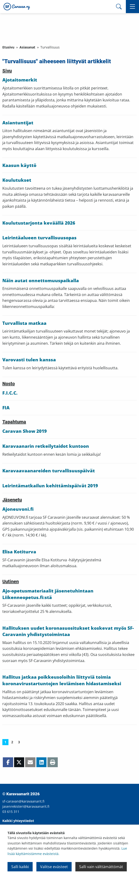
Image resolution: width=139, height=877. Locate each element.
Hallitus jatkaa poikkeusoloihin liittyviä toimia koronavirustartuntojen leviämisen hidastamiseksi (61, 680)
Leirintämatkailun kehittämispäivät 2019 (50, 486)
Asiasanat (27, 47)
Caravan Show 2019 (24, 431)
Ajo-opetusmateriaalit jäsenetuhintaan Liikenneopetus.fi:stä (47, 594)
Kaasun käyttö (19, 165)
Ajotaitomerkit (19, 80)
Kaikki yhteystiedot (18, 820)
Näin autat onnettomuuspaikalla (40, 281)
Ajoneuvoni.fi (18, 509)
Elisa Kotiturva (19, 552)
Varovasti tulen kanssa (29, 360)
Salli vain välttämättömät (101, 866)
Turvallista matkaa (24, 323)
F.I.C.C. (10, 393)
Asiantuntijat (17, 123)
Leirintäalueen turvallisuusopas (39, 238)
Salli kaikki (20, 866)
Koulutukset (16, 180)
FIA (6, 408)
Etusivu (8, 47)
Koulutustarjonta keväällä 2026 (38, 223)
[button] (132, 6)
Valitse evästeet (54, 866)
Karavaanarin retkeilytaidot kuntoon (45, 446)
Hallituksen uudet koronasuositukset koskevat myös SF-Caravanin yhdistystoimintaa (68, 631)
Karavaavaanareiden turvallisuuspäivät (48, 471)
